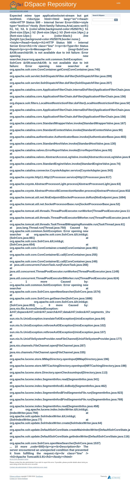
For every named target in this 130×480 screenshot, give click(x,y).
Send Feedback (23, 478)
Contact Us (13, 478)
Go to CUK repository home (19, 459)
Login (118, 3)
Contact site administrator (18, 467)
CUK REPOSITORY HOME (19, 11)
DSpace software (15, 476)
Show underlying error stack (38, 467)
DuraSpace (39, 476)
